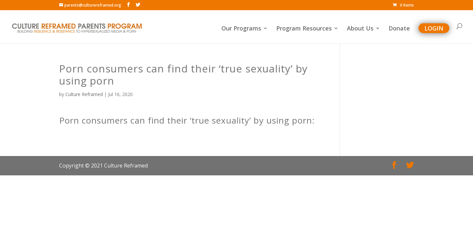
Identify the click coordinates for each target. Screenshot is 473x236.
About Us (360, 29)
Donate (399, 29)
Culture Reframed (84, 94)
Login (433, 28)
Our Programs (241, 29)
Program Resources (304, 29)
